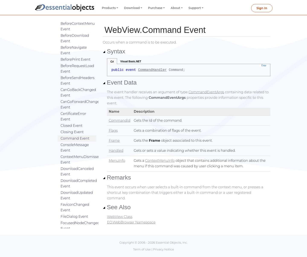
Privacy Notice (163, 249)
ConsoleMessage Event (75, 141)
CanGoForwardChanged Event (78, 98)
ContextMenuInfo (160, 161)
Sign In (261, 8)
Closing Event (72, 126)
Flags (113, 130)
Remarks (117, 177)
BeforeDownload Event (75, 32)
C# (112, 61)
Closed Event (72, 119)
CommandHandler (152, 70)
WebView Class (119, 217)
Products (109, 8)
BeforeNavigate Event (74, 44)
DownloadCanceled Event (77, 165)
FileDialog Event (74, 210)
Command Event (75, 132)
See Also (117, 207)
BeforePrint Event (75, 53)
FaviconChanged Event (75, 201)
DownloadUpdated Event (77, 189)
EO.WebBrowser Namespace (131, 222)
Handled (116, 151)
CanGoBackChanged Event (78, 86)
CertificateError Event (73, 110)
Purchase (155, 8)
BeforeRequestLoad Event (77, 62)
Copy (263, 65)
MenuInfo (117, 161)
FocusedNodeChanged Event (78, 219)
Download (132, 8)
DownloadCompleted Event (78, 177)
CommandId (119, 120)
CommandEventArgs (206, 92)
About (175, 8)
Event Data (120, 82)
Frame (114, 141)
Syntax (114, 51)
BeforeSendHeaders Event (77, 74)
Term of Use (142, 249)
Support (194, 8)
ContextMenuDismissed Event (78, 153)
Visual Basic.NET (130, 61)
